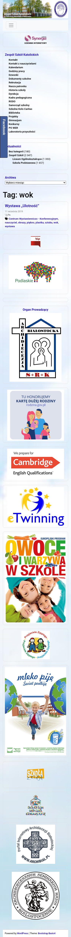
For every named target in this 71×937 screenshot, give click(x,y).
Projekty (13, 116)
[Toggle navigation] (11, 25)
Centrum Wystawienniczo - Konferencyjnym (33, 218)
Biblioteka (14, 112)
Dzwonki (13, 75)
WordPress (22, 933)
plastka (39, 222)
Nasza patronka (18, 86)
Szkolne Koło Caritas (20, 109)
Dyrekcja (14, 93)
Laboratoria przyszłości (22, 131)
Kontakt (13, 59)
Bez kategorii (16, 151)
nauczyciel (11, 222)
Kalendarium (16, 67)
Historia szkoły (17, 90)
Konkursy (14, 124)
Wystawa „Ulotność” (22, 206)
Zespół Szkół (16, 155)
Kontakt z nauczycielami (22, 63)
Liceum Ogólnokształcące (27, 159)
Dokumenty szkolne (20, 78)
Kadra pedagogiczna (20, 97)
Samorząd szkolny (19, 105)
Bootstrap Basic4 (46, 933)
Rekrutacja (15, 82)
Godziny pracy (17, 71)
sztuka (48, 222)
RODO (12, 101)
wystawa (10, 226)
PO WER (13, 127)
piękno (30, 222)
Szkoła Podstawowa (23, 162)
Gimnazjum (15, 120)
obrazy (22, 222)
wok (56, 222)
